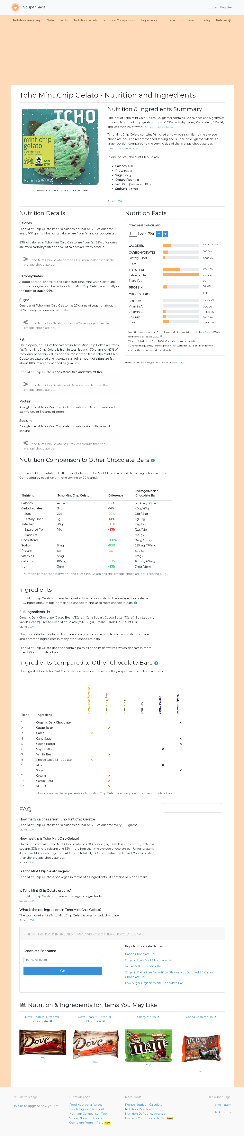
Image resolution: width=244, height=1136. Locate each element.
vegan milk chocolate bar (143, 966)
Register (226, 7)
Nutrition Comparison (119, 20)
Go (62, 971)
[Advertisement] (122, 55)
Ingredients (149, 20)
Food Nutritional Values (85, 1104)
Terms (217, 1104)
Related (223, 20)
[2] (161, 336)
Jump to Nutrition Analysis (159, 127)
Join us (18, 1106)
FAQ (206, 20)
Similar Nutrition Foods (85, 1118)
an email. (177, 362)
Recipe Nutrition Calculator (144, 1104)
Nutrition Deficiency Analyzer (146, 1113)
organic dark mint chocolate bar (148, 960)
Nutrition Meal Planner (141, 1109)
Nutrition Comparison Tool (88, 1113)
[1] (205, 332)
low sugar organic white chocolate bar (154, 983)
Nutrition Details (85, 20)
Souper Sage (28, 7)
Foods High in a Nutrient (86, 1109)
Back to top (222, 1112)
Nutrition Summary (27, 20)
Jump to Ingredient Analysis (122, 148)
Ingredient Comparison (180, 20)
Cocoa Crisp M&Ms (201, 1017)
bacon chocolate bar (140, 954)
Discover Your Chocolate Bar (149, 1118)
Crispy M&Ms (148, 1017)
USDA (119, 201)
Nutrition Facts (57, 20)
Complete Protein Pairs (90, 1122)
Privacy (227, 1104)
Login (213, 7)
